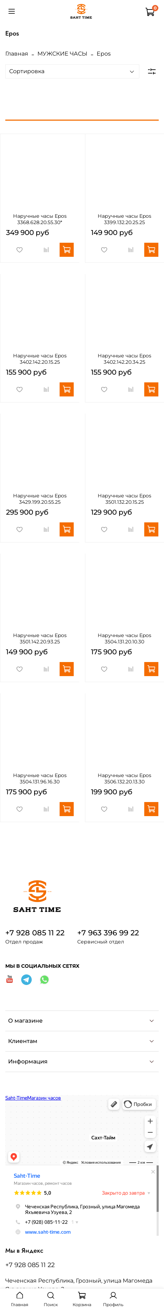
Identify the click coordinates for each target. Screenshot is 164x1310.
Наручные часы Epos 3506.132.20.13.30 (124, 778)
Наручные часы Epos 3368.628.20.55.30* (40, 219)
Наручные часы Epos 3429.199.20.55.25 (40, 498)
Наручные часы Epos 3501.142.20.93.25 (40, 638)
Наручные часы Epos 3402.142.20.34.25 (124, 358)
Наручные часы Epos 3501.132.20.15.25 (124, 498)
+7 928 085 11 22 (35, 932)
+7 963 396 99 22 (108, 932)
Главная (16, 53)
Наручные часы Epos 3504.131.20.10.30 (124, 638)
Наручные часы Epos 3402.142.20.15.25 (40, 358)
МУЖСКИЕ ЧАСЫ (62, 53)
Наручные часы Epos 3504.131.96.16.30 (40, 778)
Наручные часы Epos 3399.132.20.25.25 (124, 219)
